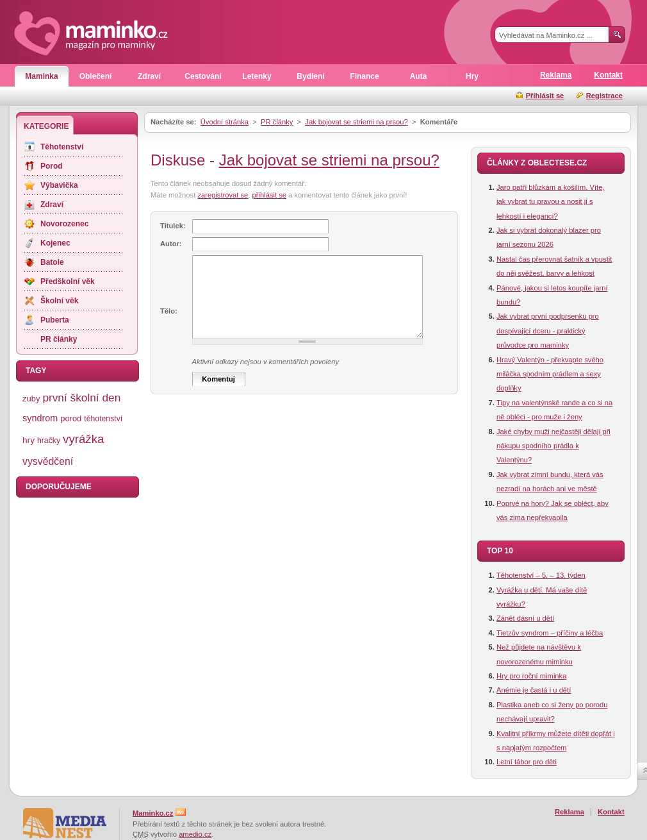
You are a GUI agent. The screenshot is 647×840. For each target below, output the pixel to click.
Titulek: (173, 226)
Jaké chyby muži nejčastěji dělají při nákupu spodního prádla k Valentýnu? (553, 446)
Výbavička (59, 185)
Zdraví (149, 76)
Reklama (555, 75)
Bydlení (310, 76)
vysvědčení (47, 461)
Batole (52, 262)
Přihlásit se (545, 95)
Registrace (604, 95)
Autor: (171, 244)
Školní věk (59, 300)
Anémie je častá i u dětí (533, 690)
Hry (472, 76)
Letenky (256, 76)
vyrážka (83, 439)
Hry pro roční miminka (531, 676)
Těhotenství (61, 146)
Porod (51, 166)
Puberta (54, 319)
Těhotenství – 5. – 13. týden (541, 575)
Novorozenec (64, 223)
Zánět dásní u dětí (525, 618)
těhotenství (103, 418)
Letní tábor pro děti (526, 762)
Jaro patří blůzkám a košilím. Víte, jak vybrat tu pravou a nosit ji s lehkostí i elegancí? (550, 201)
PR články (277, 122)
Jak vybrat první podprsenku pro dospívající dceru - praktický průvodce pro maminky (547, 330)
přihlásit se (269, 195)
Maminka (41, 76)
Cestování (202, 76)
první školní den (81, 397)
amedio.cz (195, 834)
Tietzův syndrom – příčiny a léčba (549, 633)
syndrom (40, 418)
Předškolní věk (67, 281)
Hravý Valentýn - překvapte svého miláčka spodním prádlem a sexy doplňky (549, 374)
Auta (418, 76)
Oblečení (95, 76)
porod (70, 418)
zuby (31, 398)
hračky (48, 440)
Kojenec (55, 243)
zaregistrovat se (222, 195)
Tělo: (168, 311)
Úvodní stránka (225, 122)
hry (28, 440)
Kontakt (608, 75)
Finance (364, 76)
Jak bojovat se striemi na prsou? (356, 122)
